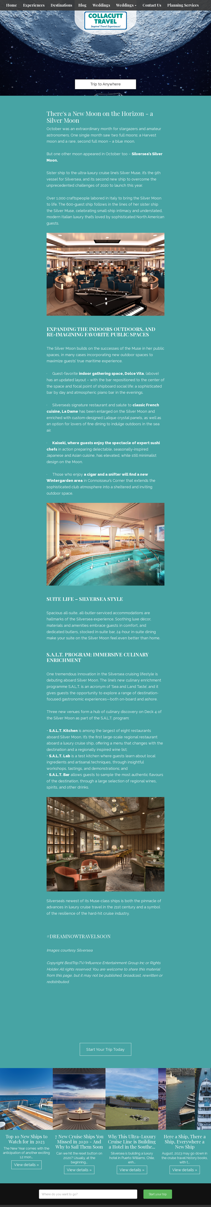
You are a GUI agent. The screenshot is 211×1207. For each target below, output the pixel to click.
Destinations (61, 5)
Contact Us (152, 5)
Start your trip (158, 1194)
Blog (82, 5)
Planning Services (183, 5)
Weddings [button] (126, 5)
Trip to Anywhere (105, 84)
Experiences (34, 5)
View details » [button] (26, 1164)
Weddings (101, 5)
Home (11, 5)
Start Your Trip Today (105, 1049)
